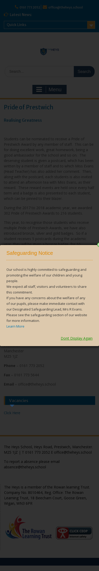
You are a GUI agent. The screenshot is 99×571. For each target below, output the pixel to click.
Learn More (15, 326)
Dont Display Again (77, 338)
